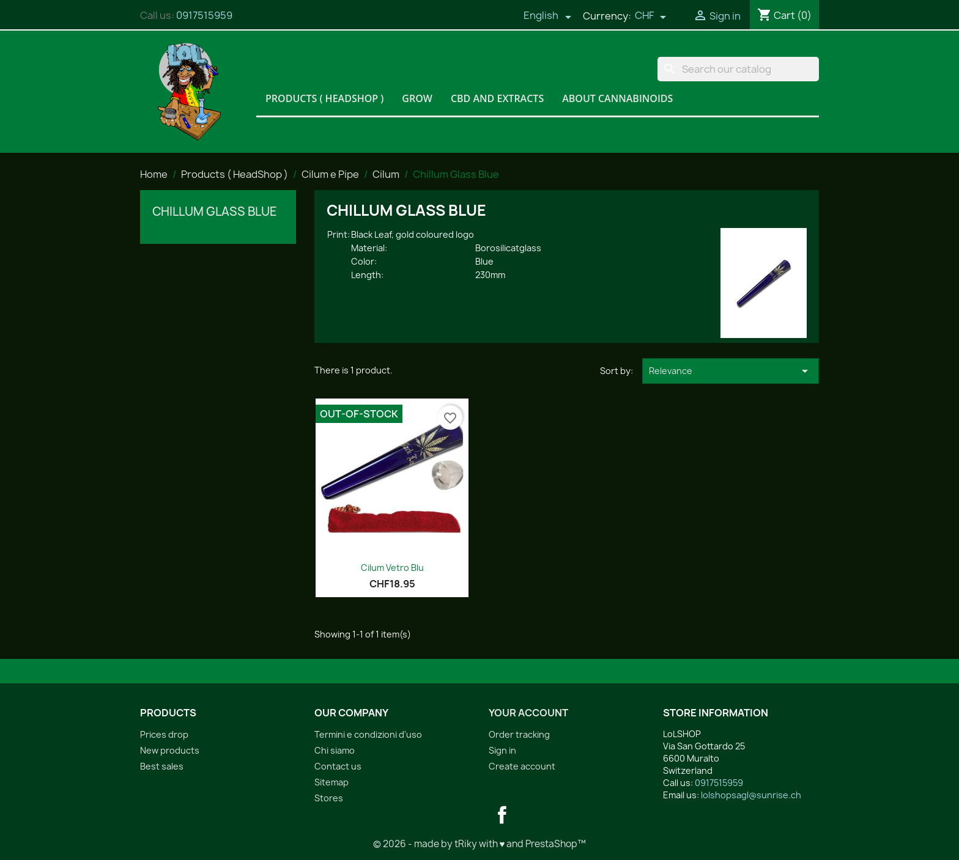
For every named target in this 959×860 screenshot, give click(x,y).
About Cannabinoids (617, 98)
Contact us (337, 766)
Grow (417, 98)
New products (169, 750)
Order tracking (519, 734)
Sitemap (331, 782)
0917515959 (204, 15)
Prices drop (164, 734)
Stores (328, 798)
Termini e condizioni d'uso (368, 734)
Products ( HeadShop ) (324, 98)
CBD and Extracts (497, 98)
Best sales (161, 766)
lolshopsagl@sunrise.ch (751, 795)
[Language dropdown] (547, 16)
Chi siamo (334, 750)
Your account (528, 712)
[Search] (738, 69)
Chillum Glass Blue (214, 211)
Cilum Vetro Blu (392, 567)
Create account (522, 766)
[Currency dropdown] (650, 16)
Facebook (502, 815)
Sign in (502, 750)
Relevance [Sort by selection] (730, 371)
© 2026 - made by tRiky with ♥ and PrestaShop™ (480, 843)
